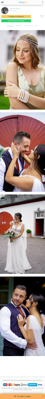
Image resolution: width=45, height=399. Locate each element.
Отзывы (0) (19, 25)
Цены (36, 25)
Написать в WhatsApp (16, 21)
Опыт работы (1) (28, 25)
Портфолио (10, 25)
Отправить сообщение (16, 16)
